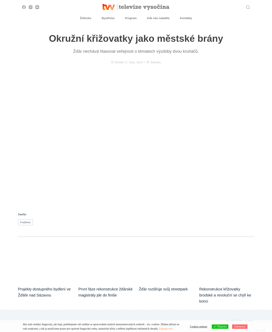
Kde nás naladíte (158, 18)
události (25, 222)
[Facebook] (24, 7)
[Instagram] (30, 7)
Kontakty (186, 18)
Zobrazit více (166, 328)
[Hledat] (248, 7)
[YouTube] (37, 7)
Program (131, 18)
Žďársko (85, 18)
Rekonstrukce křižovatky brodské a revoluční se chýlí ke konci (225, 295)
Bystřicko (108, 18)
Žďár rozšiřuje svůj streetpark (163, 289)
